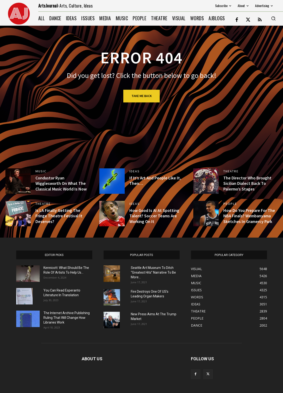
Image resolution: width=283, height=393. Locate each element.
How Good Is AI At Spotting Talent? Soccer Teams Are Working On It (154, 216)
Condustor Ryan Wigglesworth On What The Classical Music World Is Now (61, 183)
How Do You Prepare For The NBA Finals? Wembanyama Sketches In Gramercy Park (249, 216)
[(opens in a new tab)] (206, 181)
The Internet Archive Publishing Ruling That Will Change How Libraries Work (66, 317)
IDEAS (134, 171)
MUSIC (41, 171)
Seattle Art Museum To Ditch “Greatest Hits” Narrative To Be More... (153, 272)
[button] (273, 18)
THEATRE (231, 171)
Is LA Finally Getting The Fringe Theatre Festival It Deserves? (58, 216)
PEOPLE (230, 203)
